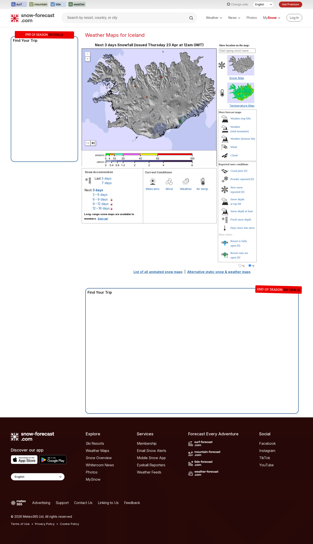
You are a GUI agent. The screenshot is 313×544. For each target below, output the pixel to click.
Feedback (132, 502)
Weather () (240, 118)
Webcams (153, 189)
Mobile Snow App (151, 458)
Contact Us (83, 502)
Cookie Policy (69, 524)
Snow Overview (99, 458)
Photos (252, 18)
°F (253, 266)
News (234, 18)
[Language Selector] (263, 4)
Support (62, 502)
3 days (107, 178)
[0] (245, 170)
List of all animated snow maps (158, 272)
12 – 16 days (101, 208)
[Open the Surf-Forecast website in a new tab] (19, 4)
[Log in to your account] (294, 18)
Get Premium (290, 4)
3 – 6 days (100, 194)
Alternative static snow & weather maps (219, 272)
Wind (169, 189)
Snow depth (241, 211)
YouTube (266, 465)
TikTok (264, 458)
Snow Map (236, 78)
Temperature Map (241, 105)
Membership (147, 443)
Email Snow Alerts (151, 450)
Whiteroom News (100, 465)
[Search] (191, 18)
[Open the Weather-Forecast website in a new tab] (77, 4)
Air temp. (202, 189)
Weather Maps (97, 450)
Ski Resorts (95, 443)
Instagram (267, 450)
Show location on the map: (234, 45)
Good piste (236, 170)
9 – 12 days (101, 204)
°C (243, 266)
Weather (214, 18)
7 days (107, 183)
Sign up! (103, 218)
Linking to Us (108, 502)
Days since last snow (242, 227)
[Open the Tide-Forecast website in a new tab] (58, 4)
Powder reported (240, 179)
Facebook (267, 443)
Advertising (41, 502)
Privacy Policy (45, 524)
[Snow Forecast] (32, 17)
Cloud (234, 155)
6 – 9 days (100, 199)
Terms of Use (20, 524)
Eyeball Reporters (151, 465)
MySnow (93, 479)
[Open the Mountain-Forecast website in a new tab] (38, 4)
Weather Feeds (149, 472)
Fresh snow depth (240, 219)
